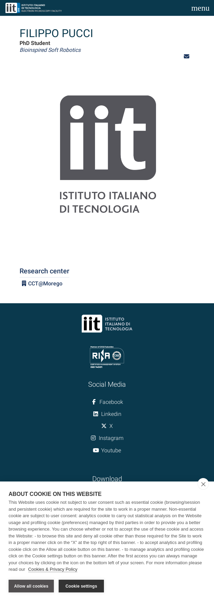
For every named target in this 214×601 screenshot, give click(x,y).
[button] (186, 56)
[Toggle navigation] (200, 8)
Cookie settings (81, 586)
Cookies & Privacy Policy (53, 569)
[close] (203, 484)
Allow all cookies (31, 586)
